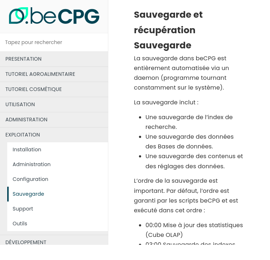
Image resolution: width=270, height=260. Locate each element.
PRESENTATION (23, 58)
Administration (32, 164)
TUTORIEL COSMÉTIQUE (33, 89)
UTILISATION (20, 104)
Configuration (30, 179)
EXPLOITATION (22, 134)
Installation (27, 149)
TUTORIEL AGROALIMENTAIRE (40, 74)
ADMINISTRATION (26, 119)
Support (23, 208)
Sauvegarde (28, 194)
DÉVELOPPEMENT (25, 242)
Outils (20, 223)
